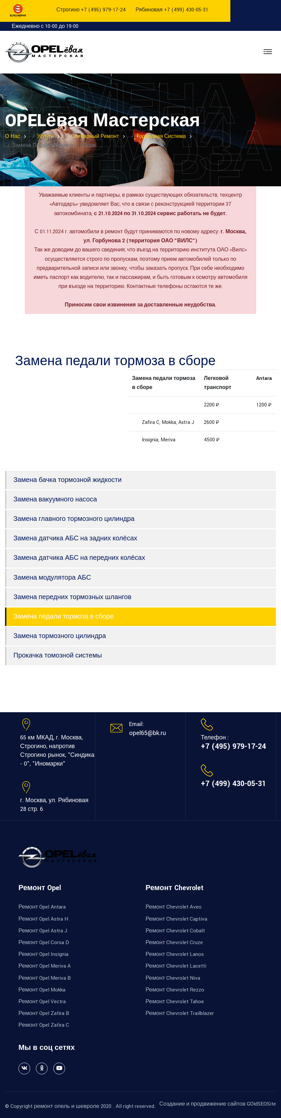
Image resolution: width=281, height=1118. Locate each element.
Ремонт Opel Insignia (43, 954)
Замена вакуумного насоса (55, 499)
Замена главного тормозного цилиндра (73, 519)
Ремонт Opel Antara (42, 907)
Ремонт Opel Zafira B (43, 1013)
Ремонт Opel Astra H (43, 919)
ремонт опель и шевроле (66, 1106)
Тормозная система (161, 136)
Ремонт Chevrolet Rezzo (175, 989)
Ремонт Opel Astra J (42, 930)
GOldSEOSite (261, 1104)
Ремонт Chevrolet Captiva (176, 919)
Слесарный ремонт (95, 136)
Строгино (91, 9)
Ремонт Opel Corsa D (43, 942)
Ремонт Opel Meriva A (44, 966)
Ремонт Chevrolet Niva (173, 978)
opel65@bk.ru (147, 733)
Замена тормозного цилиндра (59, 636)
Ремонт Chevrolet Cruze (174, 942)
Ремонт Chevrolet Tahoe (175, 1001)
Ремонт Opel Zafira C (43, 1025)
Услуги (45, 136)
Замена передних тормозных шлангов (72, 597)
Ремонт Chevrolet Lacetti (176, 966)
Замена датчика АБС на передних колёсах (79, 557)
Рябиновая (171, 9)
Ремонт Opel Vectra (42, 1001)
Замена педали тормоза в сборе (63, 616)
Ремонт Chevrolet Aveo (174, 907)
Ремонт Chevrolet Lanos (175, 954)
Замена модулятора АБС (52, 577)
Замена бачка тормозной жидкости (67, 480)
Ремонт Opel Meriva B (44, 978)
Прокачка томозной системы (57, 655)
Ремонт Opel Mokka (41, 989)
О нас (12, 136)
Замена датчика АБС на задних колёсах (75, 538)
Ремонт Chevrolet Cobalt (175, 930)
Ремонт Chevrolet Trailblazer (180, 1013)
